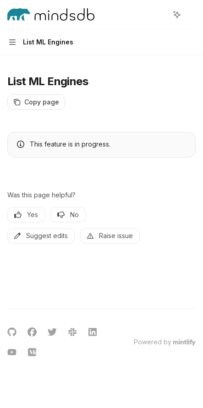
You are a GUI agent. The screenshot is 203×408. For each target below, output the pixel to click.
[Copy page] (36, 102)
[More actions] (191, 14)
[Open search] (160, 14)
